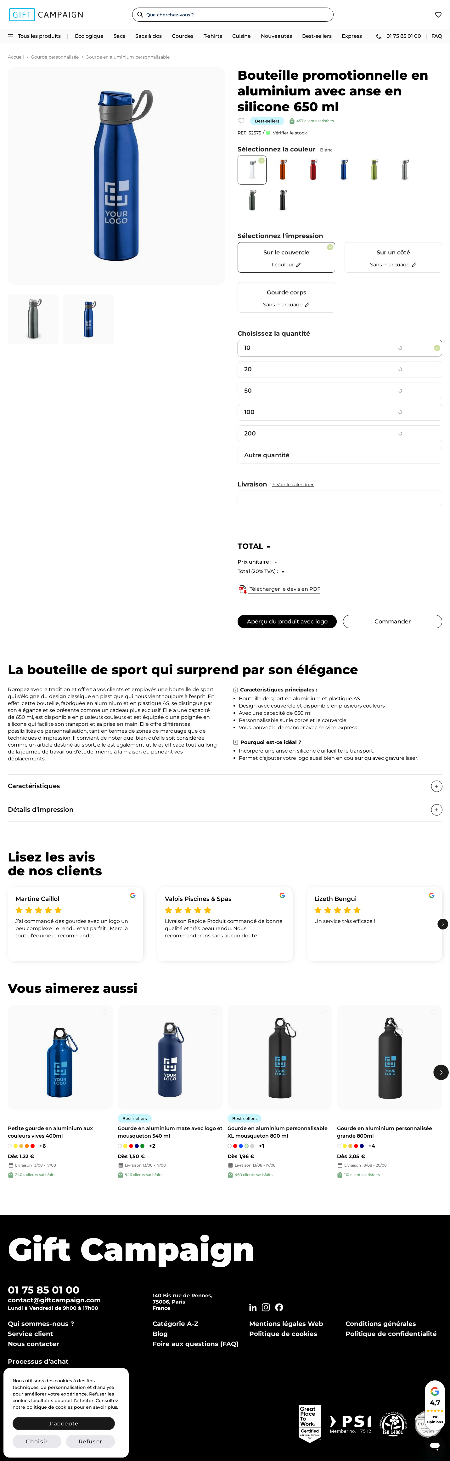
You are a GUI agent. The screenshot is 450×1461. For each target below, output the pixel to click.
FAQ (436, 36)
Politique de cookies (283, 1334)
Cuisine (241, 36)
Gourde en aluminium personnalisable (128, 57)
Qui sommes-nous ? (41, 1323)
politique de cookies (49, 1407)
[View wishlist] (438, 15)
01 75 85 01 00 (44, 1290)
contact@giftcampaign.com (54, 1300)
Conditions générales (381, 1323)
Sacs (119, 36)
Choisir (37, 1441)
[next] (442, 924)
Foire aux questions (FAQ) (196, 1344)
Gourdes (183, 36)
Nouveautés (276, 36)
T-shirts (213, 36)
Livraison (276, 484)
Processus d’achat (38, 1361)
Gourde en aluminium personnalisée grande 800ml (384, 1132)
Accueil (16, 57)
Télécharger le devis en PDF (279, 589)
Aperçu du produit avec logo (287, 621)
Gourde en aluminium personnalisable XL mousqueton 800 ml (278, 1132)
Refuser (90, 1441)
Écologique (89, 36)
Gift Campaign (131, 1249)
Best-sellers (317, 36)
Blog (160, 1334)
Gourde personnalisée (55, 57)
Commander (392, 621)
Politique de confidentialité (391, 1334)
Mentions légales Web (286, 1323)
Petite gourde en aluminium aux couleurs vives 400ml (50, 1132)
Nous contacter (33, 1344)
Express (352, 36)
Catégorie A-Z (175, 1323)
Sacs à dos (148, 36)
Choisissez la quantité (274, 333)
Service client (30, 1334)
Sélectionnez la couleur (285, 149)
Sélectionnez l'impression (280, 236)
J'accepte (63, 1423)
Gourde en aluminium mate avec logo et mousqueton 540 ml (170, 1132)
